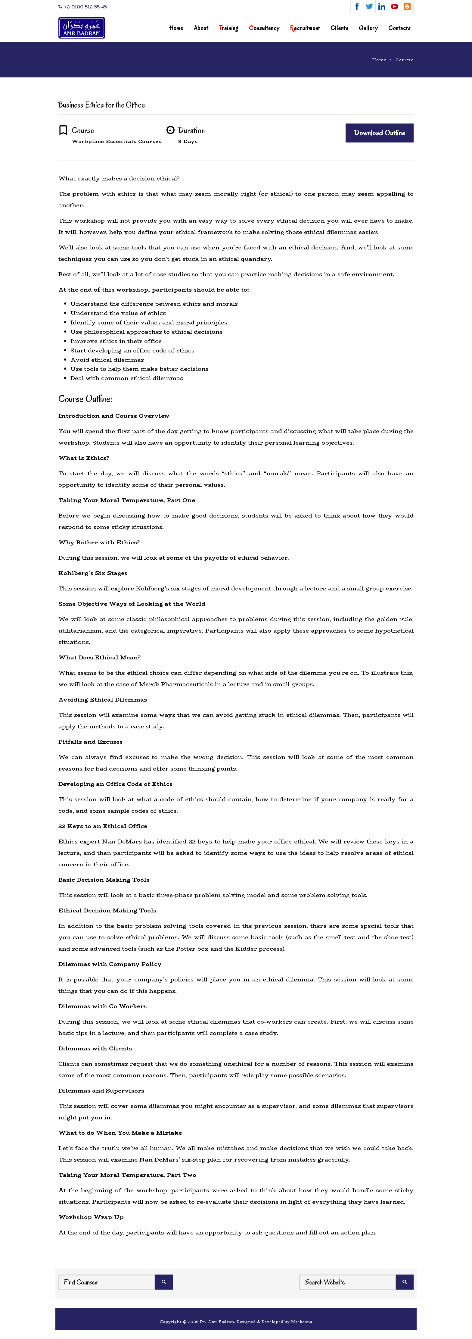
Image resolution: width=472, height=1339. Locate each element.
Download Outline (379, 133)
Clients (339, 28)
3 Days (187, 141)
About (201, 28)
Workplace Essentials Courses (116, 141)
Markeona (301, 1322)
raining (228, 28)
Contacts (399, 28)
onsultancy (264, 28)
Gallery (368, 28)
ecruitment (305, 28)
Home (176, 28)
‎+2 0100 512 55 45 (82, 7)
